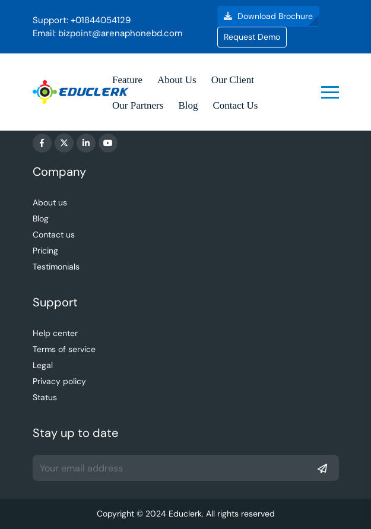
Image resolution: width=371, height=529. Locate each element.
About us (50, 202)
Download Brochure (268, 16)
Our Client (232, 79)
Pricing (45, 250)
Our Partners (137, 105)
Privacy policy (59, 381)
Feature (127, 79)
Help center (55, 333)
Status (45, 397)
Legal (43, 365)
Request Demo (252, 37)
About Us (176, 79)
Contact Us (235, 105)
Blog (188, 105)
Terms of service (64, 349)
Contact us (54, 234)
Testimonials (56, 266)
